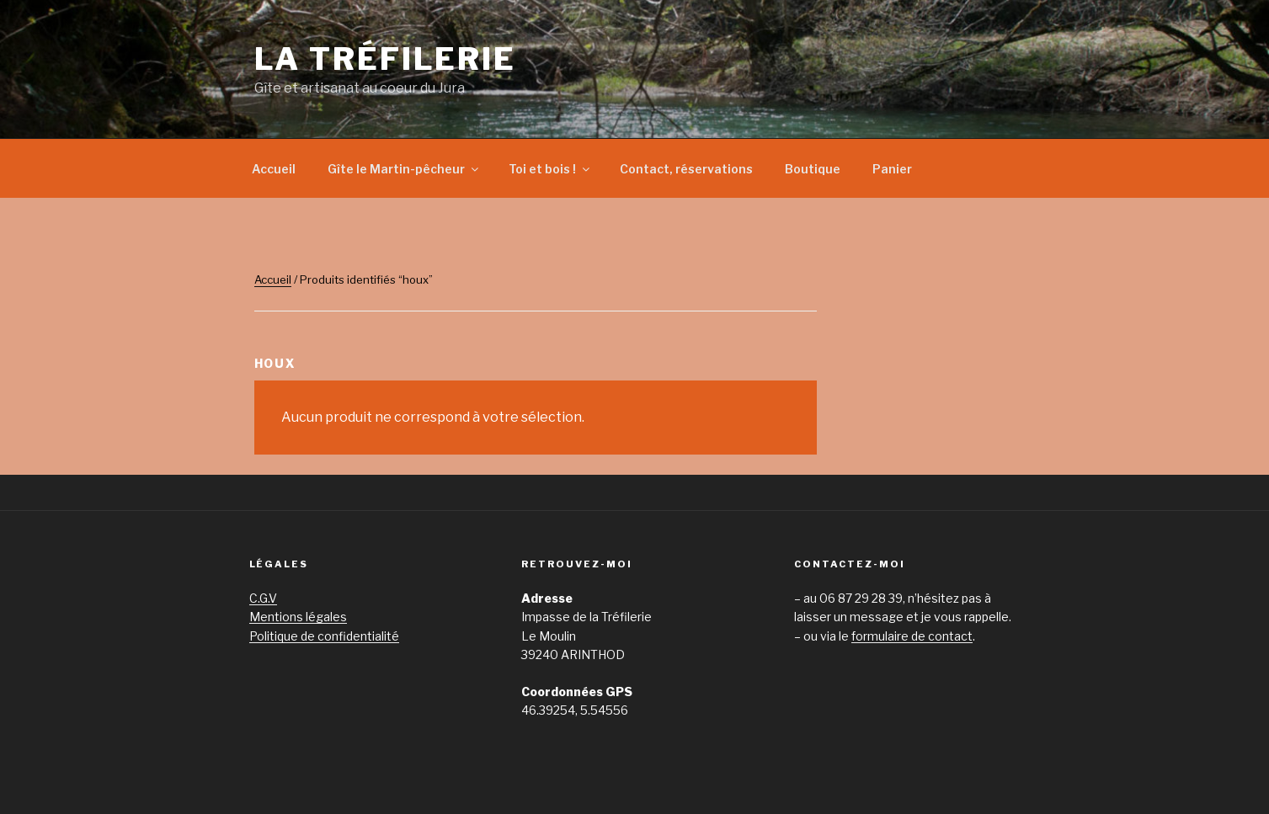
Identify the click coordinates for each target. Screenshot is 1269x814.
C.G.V (263, 598)
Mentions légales (298, 616)
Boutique (812, 169)
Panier (892, 169)
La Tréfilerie (385, 58)
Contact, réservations (686, 169)
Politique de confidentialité (324, 636)
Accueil (274, 169)
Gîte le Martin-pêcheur (404, 169)
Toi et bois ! (550, 169)
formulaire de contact (912, 636)
